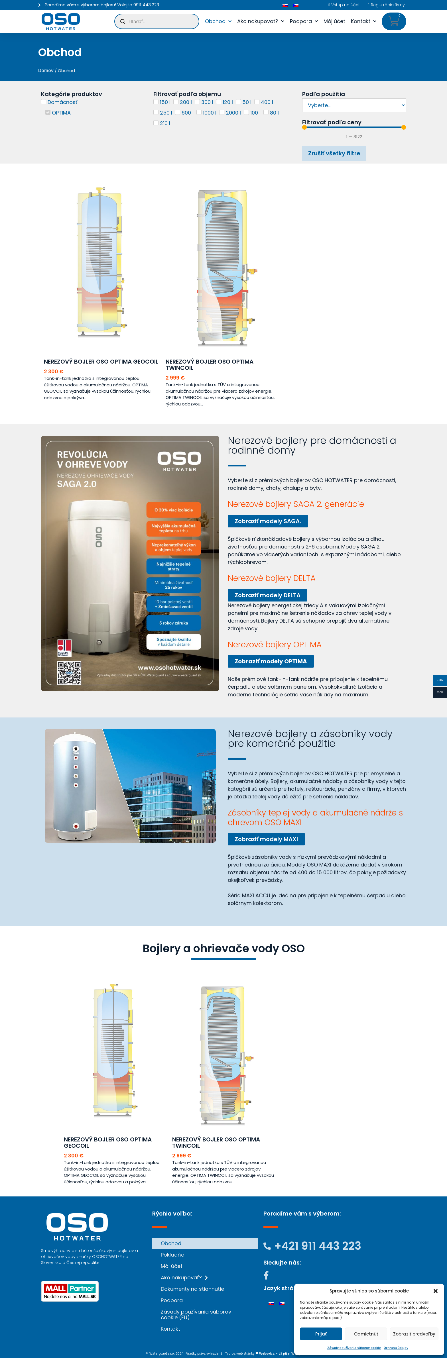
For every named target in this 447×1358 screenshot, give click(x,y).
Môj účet (334, 21)
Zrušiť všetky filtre (334, 153)
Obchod (218, 21)
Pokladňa (172, 1254)
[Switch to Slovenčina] (285, 5)
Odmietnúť (366, 1334)
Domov (46, 70)
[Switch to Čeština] (295, 5)
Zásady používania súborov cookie (354, 1347)
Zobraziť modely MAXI (266, 839)
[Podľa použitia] (354, 105)
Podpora (304, 21)
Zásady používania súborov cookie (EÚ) (196, 1314)
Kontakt (363, 21)
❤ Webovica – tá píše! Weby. (278, 1353)
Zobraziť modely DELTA (267, 595)
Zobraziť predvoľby (414, 1334)
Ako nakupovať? (260, 21)
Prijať (321, 1334)
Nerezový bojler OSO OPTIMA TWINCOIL (209, 365)
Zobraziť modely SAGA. (268, 521)
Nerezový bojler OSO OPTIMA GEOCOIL (101, 362)
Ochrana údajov (396, 1347)
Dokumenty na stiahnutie (192, 1288)
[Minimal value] (354, 127)
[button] (435, 1291)
